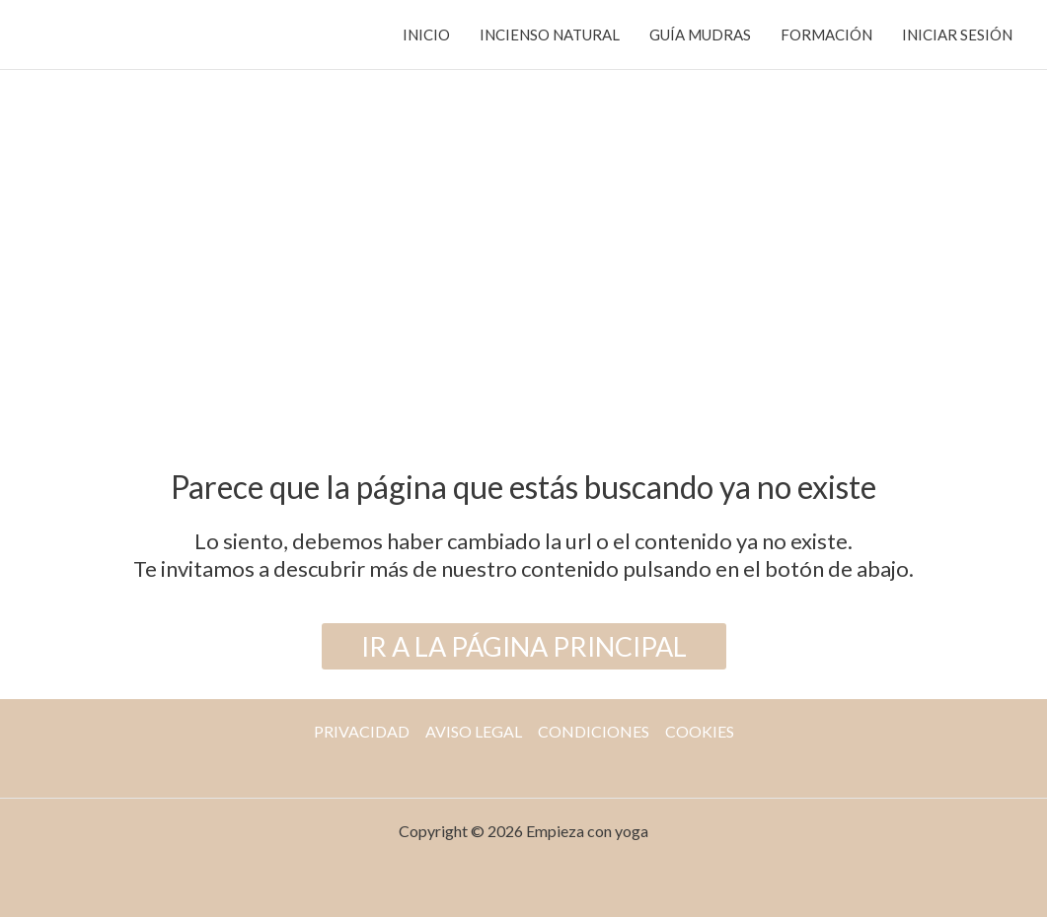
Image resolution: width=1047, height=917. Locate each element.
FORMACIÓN (826, 34)
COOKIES (699, 731)
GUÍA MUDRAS (700, 34)
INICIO (426, 34)
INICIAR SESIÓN (957, 34)
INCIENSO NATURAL (550, 34)
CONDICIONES (593, 731)
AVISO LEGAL (473, 731)
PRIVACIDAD (362, 731)
